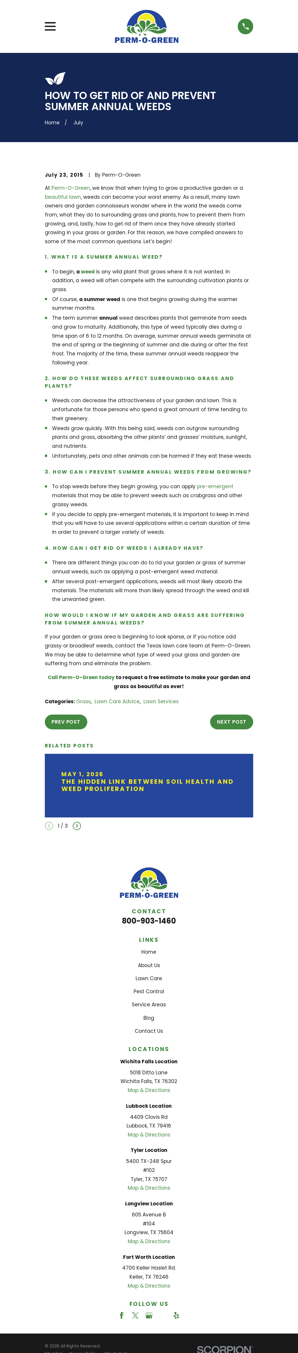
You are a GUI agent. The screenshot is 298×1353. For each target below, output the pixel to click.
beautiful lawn (63, 197)
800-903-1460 (149, 921)
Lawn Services (161, 701)
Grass (83, 701)
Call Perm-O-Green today (81, 677)
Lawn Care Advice (117, 701)
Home (148, 951)
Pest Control (149, 991)
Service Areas (149, 1004)
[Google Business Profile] (149, 1315)
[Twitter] (135, 1315)
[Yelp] (176, 1315)
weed (88, 271)
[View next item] (77, 826)
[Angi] (162, 1315)
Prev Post (66, 721)
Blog (148, 1017)
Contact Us (149, 1031)
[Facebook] (121, 1315)
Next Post (231, 721)
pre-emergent (215, 486)
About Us (149, 965)
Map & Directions (149, 1090)
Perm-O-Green (71, 188)
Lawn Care (149, 978)
